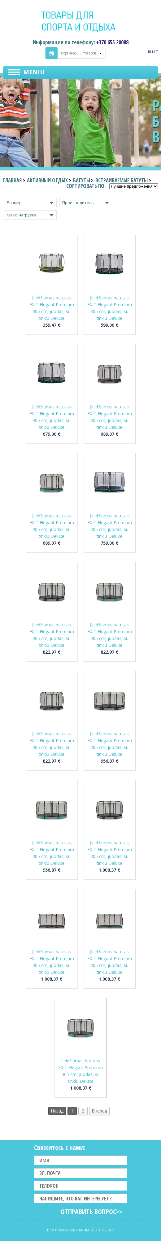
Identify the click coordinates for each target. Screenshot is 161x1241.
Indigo (80, 21)
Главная (12, 180)
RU (150, 51)
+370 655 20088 (112, 42)
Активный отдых (47, 180)
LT (156, 51)
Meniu (34, 72)
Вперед (99, 1111)
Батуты (81, 180)
